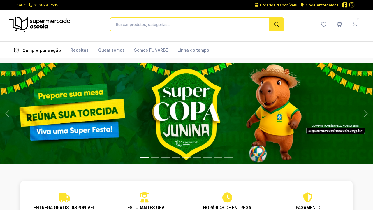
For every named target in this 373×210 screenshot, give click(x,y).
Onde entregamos (319, 5)
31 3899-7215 (43, 5)
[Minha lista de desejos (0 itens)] (323, 24)
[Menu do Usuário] (355, 24)
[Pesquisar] (276, 24)
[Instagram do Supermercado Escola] (352, 5)
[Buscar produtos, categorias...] (191, 25)
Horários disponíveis (275, 5)
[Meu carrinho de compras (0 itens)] (339, 24)
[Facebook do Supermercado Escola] (344, 5)
